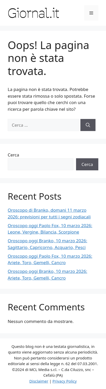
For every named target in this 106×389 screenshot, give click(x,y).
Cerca (13, 155)
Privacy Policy (64, 381)
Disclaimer (38, 381)
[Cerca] (88, 125)
